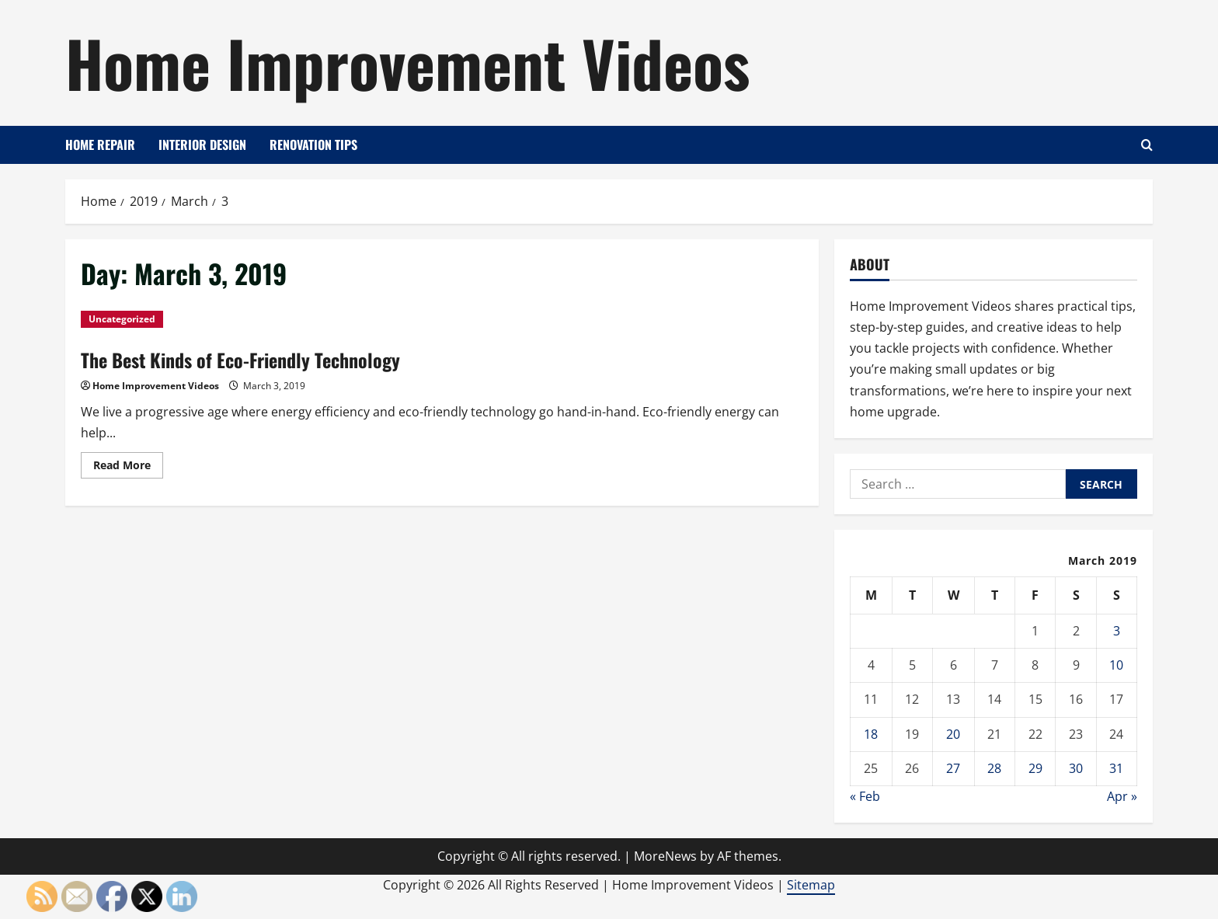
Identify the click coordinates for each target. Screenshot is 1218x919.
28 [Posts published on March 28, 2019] (994, 768)
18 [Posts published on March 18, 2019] (871, 734)
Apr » (1122, 796)
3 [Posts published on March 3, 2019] (1116, 630)
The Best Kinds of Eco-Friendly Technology (240, 360)
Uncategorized (122, 318)
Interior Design (202, 144)
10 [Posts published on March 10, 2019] (1116, 665)
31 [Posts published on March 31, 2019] (1116, 768)
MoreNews (665, 856)
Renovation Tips (313, 144)
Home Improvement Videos (407, 62)
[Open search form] (1147, 145)
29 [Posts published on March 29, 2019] (1035, 768)
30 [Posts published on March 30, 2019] (1076, 768)
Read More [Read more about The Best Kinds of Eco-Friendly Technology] (128, 468)
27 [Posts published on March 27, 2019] (953, 768)
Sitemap (811, 884)
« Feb (865, 796)
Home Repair (100, 144)
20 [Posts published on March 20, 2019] (953, 734)
